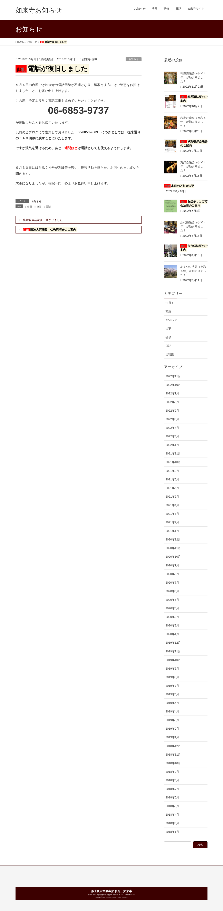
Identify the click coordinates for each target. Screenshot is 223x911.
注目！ (169, 302)
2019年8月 (172, 677)
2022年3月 (172, 436)
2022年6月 (172, 410)
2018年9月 (172, 771)
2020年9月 (172, 565)
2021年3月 (172, 513)
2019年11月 (173, 651)
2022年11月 (173, 376)
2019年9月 (172, 668)
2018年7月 (172, 788)
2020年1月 (172, 634)
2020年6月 (172, 591)
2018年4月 (172, 814)
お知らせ (133, 59)
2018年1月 (172, 831)
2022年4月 (172, 427)
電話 (48, 206)
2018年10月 (173, 763)
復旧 (39, 206)
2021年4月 (172, 505)
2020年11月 (173, 548)
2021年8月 (172, 479)
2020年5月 (172, 599)
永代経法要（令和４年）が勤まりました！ (193, 226)
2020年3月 (172, 616)
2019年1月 (172, 737)
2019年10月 (173, 660)
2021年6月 (172, 488)
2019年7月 (172, 685)
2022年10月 (173, 384)
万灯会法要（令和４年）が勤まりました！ (193, 166)
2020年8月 (172, 574)
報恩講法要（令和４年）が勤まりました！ (193, 77)
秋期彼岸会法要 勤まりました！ (44, 220)
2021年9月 (172, 470)
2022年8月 (172, 402)
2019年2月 (172, 728)
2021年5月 (172, 496)
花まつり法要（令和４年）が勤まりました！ (193, 270)
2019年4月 (172, 711)
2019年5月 (172, 702)
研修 (168, 337)
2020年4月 (172, 608)
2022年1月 (172, 445)
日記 (168, 345)
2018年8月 (172, 780)
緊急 (168, 311)
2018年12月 (173, 746)
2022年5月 (172, 419)
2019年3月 (172, 720)
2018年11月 (173, 754)
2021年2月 (172, 522)
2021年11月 (173, 453)
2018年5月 (172, 806)
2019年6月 (172, 694)
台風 (29, 206)
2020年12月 (173, 539)
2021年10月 (173, 462)
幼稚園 (169, 354)
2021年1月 (172, 531)
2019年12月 (173, 642)
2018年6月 (172, 797)
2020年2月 (172, 625)
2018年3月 (172, 823)
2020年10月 (173, 556)
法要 (168, 328)
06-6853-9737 (130, 895)
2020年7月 (172, 582)
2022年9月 (172, 393)
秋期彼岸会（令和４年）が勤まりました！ (193, 121)
